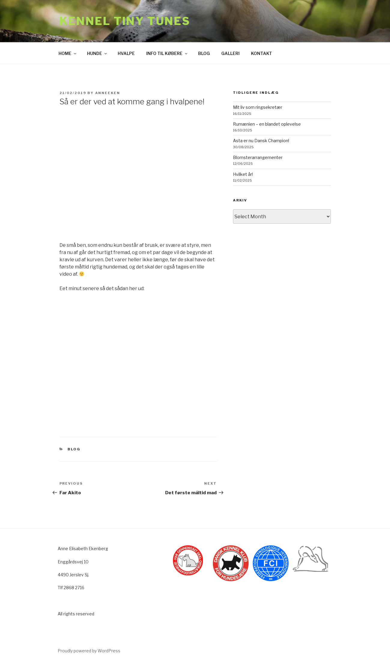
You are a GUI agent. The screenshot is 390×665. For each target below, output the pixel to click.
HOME (68, 53)
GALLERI (230, 53)
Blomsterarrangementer (258, 157)
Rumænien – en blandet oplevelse (267, 124)
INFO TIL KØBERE (167, 53)
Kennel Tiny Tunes (124, 21)
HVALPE (126, 53)
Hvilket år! (243, 174)
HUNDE (97, 53)
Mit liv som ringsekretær (257, 107)
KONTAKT (261, 53)
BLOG (204, 53)
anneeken (107, 93)
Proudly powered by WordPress (89, 650)
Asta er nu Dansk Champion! (261, 140)
